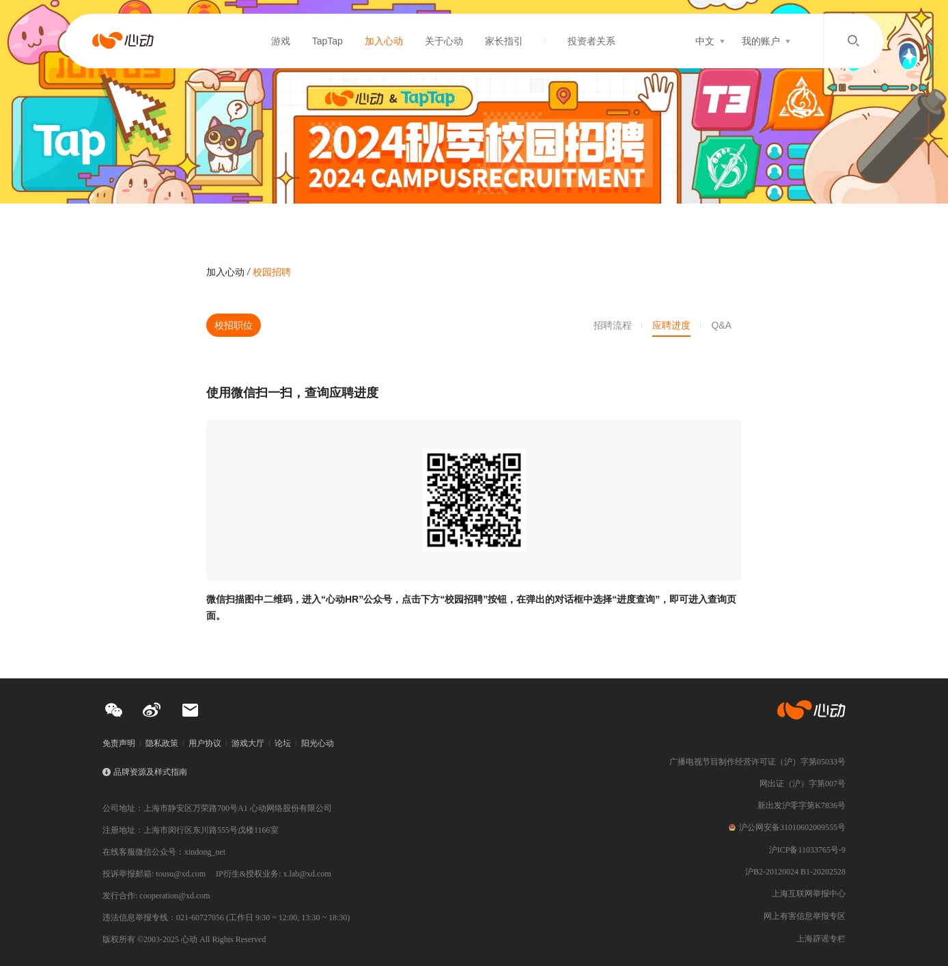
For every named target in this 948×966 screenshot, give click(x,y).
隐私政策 (161, 743)
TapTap (327, 41)
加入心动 (384, 41)
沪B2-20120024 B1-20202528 (795, 872)
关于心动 (444, 41)
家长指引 (504, 41)
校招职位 (233, 325)
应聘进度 (671, 325)
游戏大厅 (248, 743)
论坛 (283, 743)
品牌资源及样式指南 (150, 772)
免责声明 (118, 743)
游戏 (280, 41)
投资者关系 (591, 41)
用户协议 (205, 743)
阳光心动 (317, 743)
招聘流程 (613, 325)
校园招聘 (272, 271)
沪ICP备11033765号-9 (807, 850)
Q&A (721, 325)
